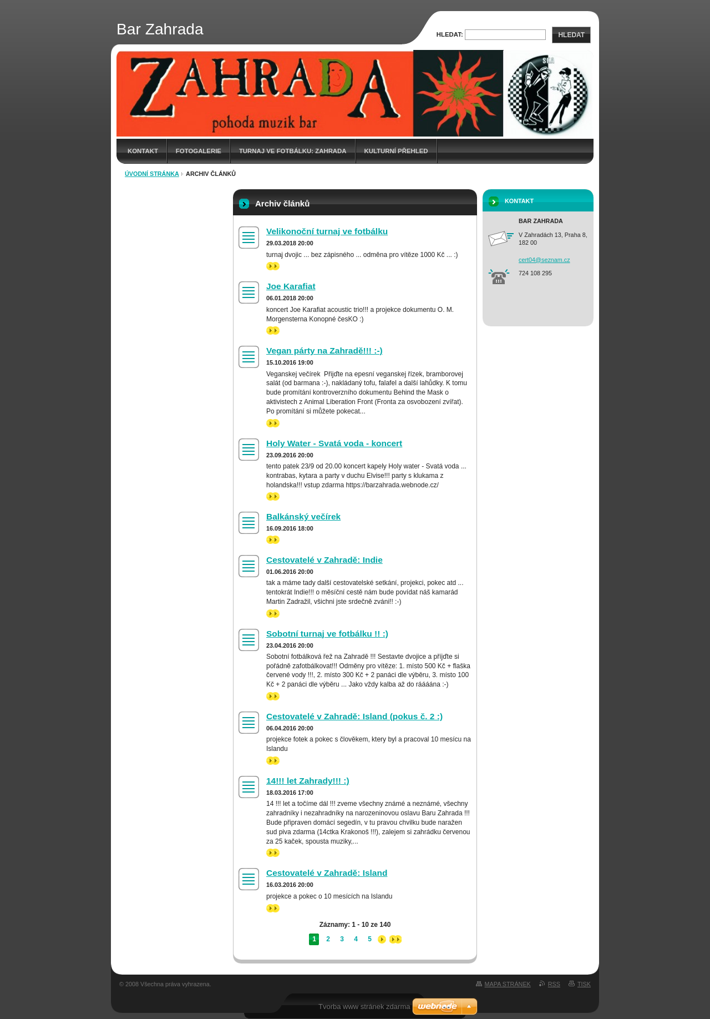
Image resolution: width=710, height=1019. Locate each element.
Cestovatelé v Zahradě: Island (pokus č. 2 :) (354, 716)
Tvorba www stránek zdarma (364, 1006)
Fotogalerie (198, 151)
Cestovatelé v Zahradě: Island (326, 872)
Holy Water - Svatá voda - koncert (334, 443)
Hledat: (450, 34)
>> (273, 266)
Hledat (571, 35)
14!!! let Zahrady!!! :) (307, 780)
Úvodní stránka (152, 173)
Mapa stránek (508, 984)
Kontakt (143, 151)
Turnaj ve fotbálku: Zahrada (293, 151)
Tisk (584, 984)
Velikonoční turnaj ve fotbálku (327, 231)
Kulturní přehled (396, 151)
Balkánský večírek (303, 516)
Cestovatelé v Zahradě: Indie (324, 559)
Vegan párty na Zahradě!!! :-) (324, 350)
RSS (554, 984)
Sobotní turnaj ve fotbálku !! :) (327, 633)
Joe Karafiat (291, 286)
